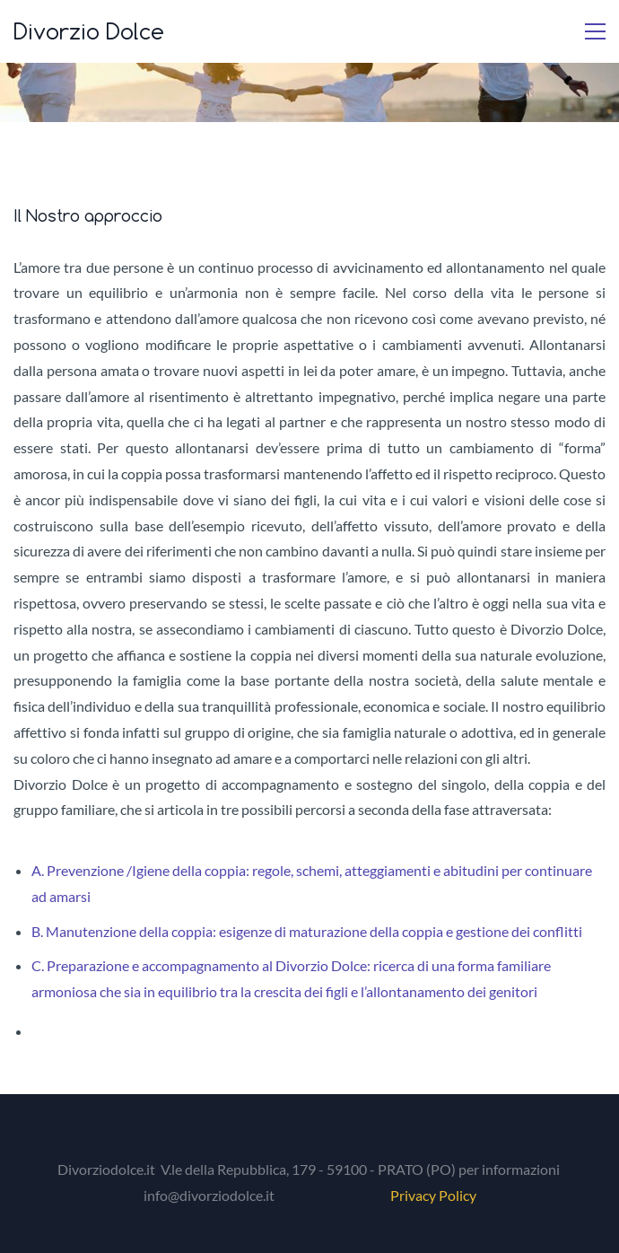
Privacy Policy (433, 1195)
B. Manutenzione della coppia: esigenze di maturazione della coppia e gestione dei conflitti (306, 931)
